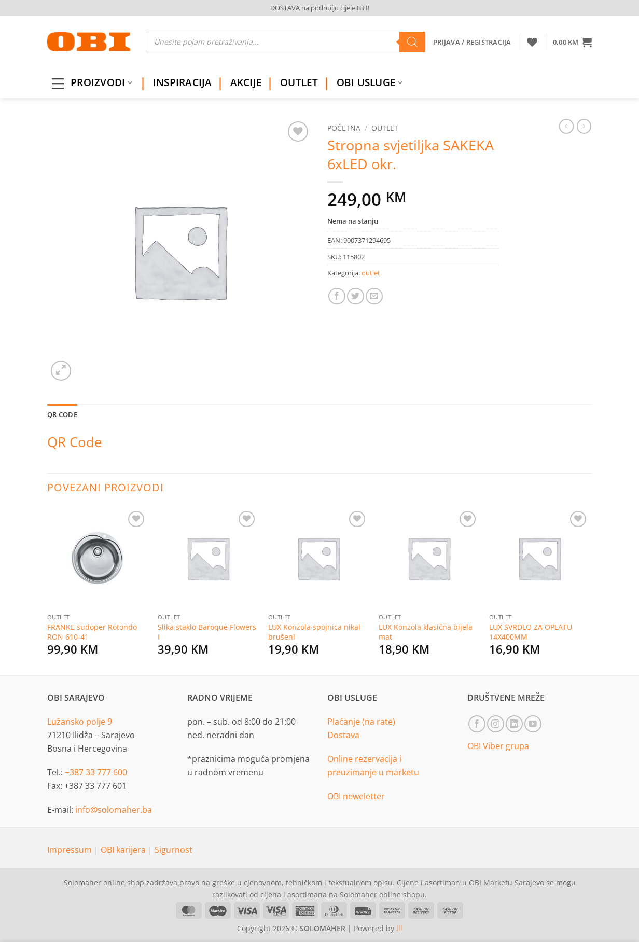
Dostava (343, 735)
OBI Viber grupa (498, 746)
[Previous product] (584, 126)
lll (399, 928)
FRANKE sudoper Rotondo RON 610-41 (92, 632)
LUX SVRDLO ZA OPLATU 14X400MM (530, 632)
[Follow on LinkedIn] (514, 723)
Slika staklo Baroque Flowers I (207, 632)
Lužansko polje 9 (79, 721)
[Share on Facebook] (336, 296)
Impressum (70, 849)
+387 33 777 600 (96, 772)
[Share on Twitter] (355, 296)
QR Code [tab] (62, 414)
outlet (384, 128)
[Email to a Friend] (374, 296)
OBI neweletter (356, 796)
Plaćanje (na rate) (361, 721)
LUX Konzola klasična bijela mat (426, 632)
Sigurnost (173, 849)
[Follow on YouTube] (532, 723)
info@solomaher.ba (113, 809)
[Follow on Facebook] (476, 723)
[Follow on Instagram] (495, 723)
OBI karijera (124, 849)
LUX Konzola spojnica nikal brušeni (314, 632)
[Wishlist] (532, 42)
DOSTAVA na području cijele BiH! (319, 7)
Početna (343, 128)
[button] (572, 42)
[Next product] (566, 126)
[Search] (412, 42)
